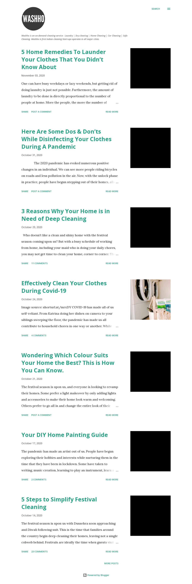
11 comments (39, 263)
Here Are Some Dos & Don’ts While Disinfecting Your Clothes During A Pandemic (66, 139)
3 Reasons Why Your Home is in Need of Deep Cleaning (65, 214)
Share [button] (24, 111)
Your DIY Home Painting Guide (64, 435)
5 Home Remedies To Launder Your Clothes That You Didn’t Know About (63, 59)
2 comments (38, 479)
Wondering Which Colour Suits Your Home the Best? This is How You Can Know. (67, 362)
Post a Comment (41, 111)
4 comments (38, 335)
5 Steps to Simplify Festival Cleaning (59, 503)
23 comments (39, 551)
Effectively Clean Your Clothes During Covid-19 (64, 287)
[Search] (156, 9)
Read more (112, 111)
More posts (111, 563)
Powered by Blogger (96, 575)
